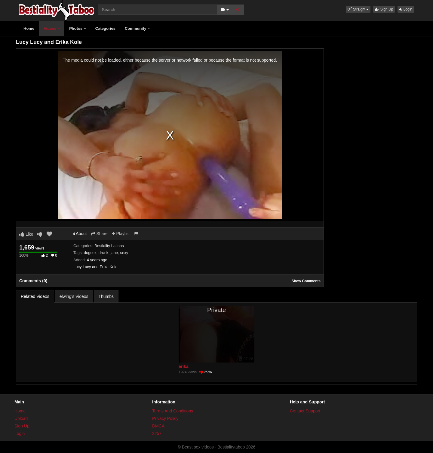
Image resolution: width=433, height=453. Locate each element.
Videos (52, 28)
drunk (104, 252)
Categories (105, 28)
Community (137, 28)
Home (28, 28)
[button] (358, 9)
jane (114, 252)
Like (26, 234)
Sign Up (384, 9)
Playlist (121, 233)
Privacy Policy (165, 418)
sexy (124, 252)
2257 (156, 433)
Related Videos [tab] (35, 296)
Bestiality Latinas (109, 245)
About (80, 233)
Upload (21, 418)
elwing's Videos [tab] (74, 296)
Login (405, 9)
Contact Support (305, 411)
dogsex (90, 252)
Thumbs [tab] (106, 296)
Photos (77, 28)
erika (184, 366)
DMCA (158, 426)
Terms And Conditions (172, 411)
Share (99, 233)
